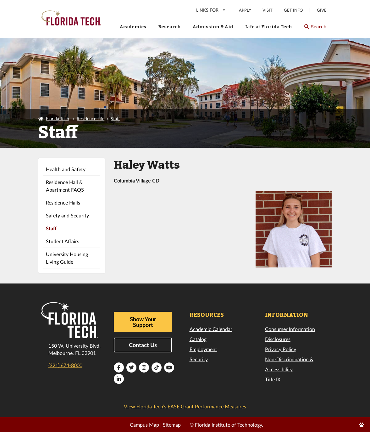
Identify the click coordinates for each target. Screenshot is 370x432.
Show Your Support (143, 322)
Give (322, 10)
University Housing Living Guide (67, 258)
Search (315, 28)
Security (199, 359)
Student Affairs (62, 241)
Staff (115, 118)
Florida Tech (57, 118)
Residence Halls (63, 202)
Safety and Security (67, 215)
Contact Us (143, 344)
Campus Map (144, 425)
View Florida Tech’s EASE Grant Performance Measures (185, 406)
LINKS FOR (211, 10)
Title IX (272, 379)
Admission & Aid (212, 27)
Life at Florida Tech (268, 27)
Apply (245, 10)
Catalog (198, 339)
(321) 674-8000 (65, 365)
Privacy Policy (280, 349)
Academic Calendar (211, 329)
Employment (203, 349)
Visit (267, 10)
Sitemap (172, 425)
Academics (132, 27)
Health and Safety (66, 169)
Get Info (293, 10)
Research (169, 27)
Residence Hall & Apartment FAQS (65, 186)
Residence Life (90, 118)
